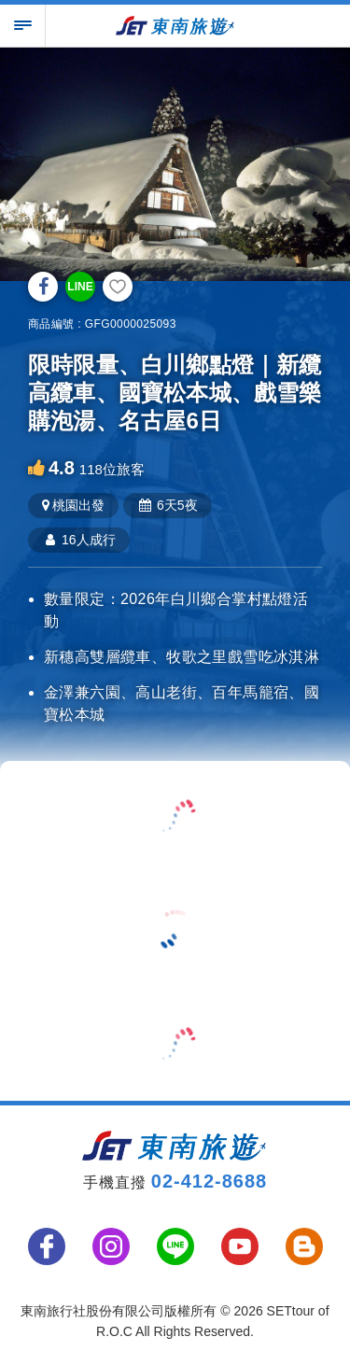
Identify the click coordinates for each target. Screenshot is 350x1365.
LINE (79, 286)
